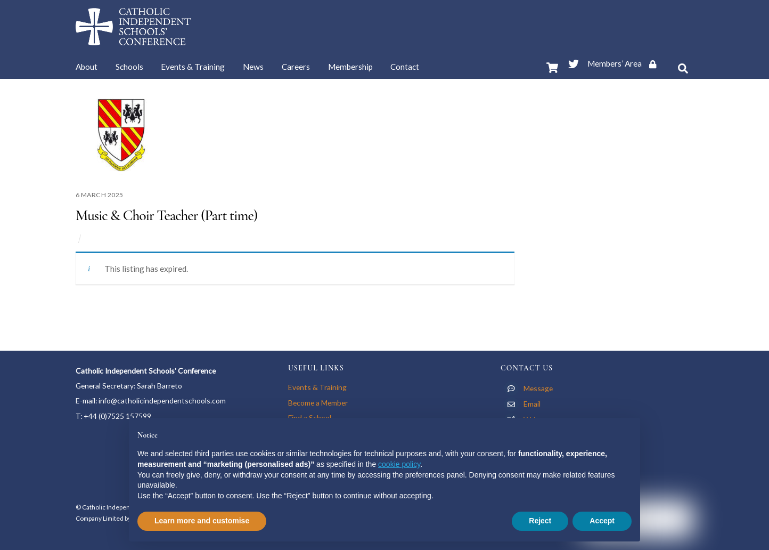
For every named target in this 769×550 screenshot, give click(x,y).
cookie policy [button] (399, 464)
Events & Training (193, 66)
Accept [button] (602, 520)
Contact (404, 66)
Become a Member (318, 402)
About (86, 66)
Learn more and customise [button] (201, 520)
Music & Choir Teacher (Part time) (166, 215)
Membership (350, 66)
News (253, 66)
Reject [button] (540, 520)
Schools (129, 66)
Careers (296, 66)
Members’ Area (625, 63)
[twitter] (573, 62)
